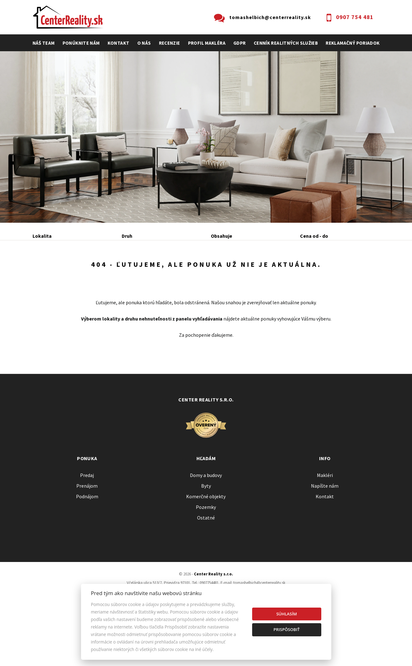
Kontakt (119, 43)
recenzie (169, 43)
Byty (206, 535)
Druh (127, 236)
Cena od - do (314, 236)
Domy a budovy (206, 524)
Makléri (325, 524)
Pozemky (206, 556)
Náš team (44, 43)
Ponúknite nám (81, 43)
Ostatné (206, 567)
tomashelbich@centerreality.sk (270, 17)
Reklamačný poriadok (352, 43)
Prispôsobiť (286, 629)
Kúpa (127, 269)
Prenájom (90, 269)
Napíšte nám (324, 535)
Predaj (52, 269)
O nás (144, 43)
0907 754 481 (355, 17)
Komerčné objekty (206, 546)
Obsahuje (221, 236)
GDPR (239, 43)
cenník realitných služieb (286, 43)
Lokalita (42, 236)
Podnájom (164, 269)
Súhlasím (286, 614)
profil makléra (207, 43)
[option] (206, 137)
